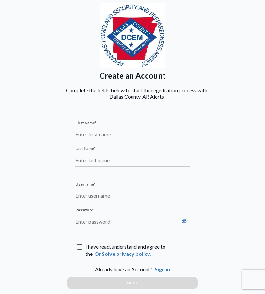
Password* (85, 210)
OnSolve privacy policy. (122, 254)
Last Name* (85, 148)
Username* (85, 184)
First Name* (85, 122)
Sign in (162, 269)
